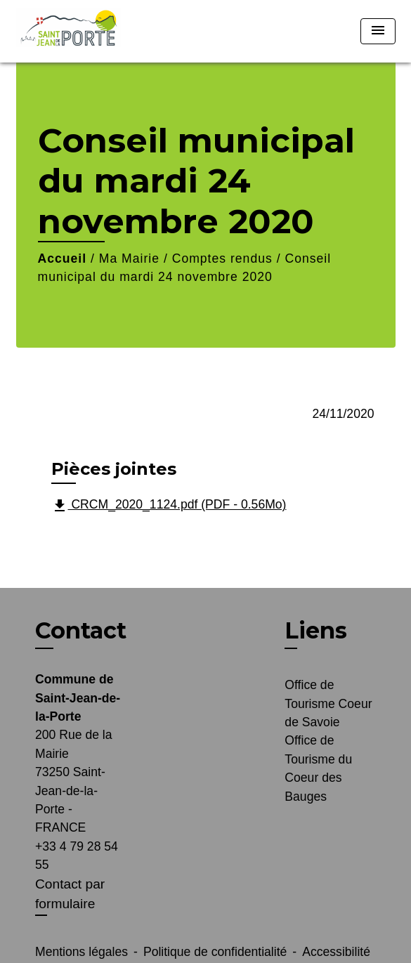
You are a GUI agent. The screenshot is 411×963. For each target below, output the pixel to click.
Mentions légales (81, 952)
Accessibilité (336, 952)
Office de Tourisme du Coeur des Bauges (318, 768)
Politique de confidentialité (215, 952)
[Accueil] (69, 31)
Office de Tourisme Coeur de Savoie (328, 703)
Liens (316, 630)
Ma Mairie (129, 258)
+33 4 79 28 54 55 (76, 855)
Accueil (62, 258)
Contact (80, 630)
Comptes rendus (222, 258)
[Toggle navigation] (378, 31)
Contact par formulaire (70, 894)
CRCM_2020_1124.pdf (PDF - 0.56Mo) (169, 505)
